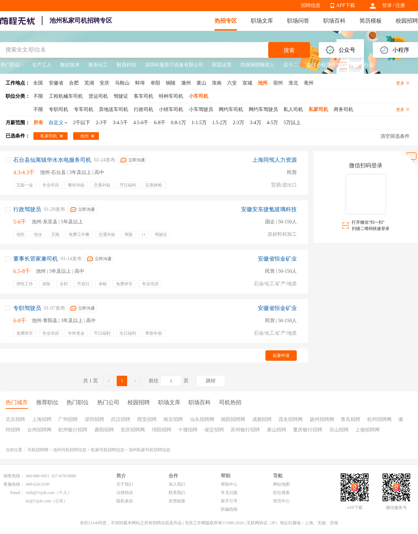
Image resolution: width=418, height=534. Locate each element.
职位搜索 (281, 492)
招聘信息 (310, 5)
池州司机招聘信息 (69, 449)
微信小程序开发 (324, 64)
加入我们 (177, 484)
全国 (38, 83)
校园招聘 (407, 21)
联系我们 (177, 492)
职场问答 (298, 21)
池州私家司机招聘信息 (149, 449)
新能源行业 (361, 64)
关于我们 (124, 484)
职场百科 (334, 21)
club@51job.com (40, 492)
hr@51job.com (38, 501)
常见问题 (229, 492)
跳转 (211, 380)
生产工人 (42, 64)
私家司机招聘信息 (107, 449)
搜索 (289, 50)
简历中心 (281, 501)
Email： (17, 492)
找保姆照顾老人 (257, 64)
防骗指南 (229, 509)
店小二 (290, 64)
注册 (400, 5)
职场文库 (262, 21)
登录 (387, 5)
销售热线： (13, 475)
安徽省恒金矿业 (277, 259)
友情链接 (177, 501)
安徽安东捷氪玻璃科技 (269, 209)
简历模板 (370, 21)
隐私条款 (124, 501)
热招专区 (226, 21)
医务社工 (98, 64)
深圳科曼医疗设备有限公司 (174, 64)
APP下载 (345, 5)
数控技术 (70, 64)
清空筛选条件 (395, 136)
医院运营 (222, 64)
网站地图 (281, 484)
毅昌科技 (126, 64)
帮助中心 (229, 484)
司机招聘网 (38, 449)
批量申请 (281, 355)
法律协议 (124, 492)
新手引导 (229, 501)
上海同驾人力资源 (274, 160)
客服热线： (13, 484)
